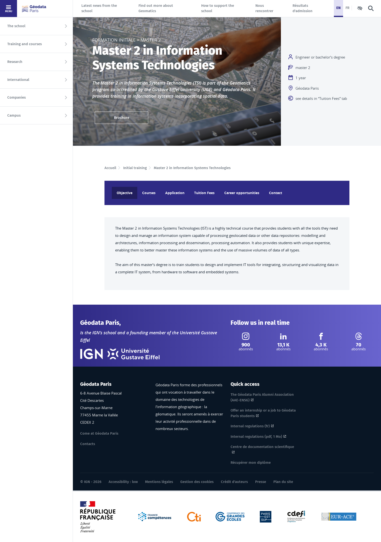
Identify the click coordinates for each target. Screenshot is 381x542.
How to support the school (217, 8)
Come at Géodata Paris (99, 433)
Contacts (87, 444)
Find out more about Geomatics (156, 8)
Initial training (135, 168)
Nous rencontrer (264, 8)
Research (14, 62)
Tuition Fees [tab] (204, 192)
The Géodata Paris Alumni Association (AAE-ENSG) (262, 397)
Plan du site (283, 482)
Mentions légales (159, 482)
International (18, 79)
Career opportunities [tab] (241, 192)
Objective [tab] (124, 192)
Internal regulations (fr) (250, 426)
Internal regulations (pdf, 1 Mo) (256, 436)
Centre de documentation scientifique (262, 447)
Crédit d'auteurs (234, 482)
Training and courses (24, 44)
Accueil (110, 168)
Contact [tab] (275, 192)
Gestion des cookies (197, 482)
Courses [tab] (149, 192)
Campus (14, 115)
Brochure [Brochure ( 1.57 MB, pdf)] (121, 117)
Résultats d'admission (302, 8)
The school (16, 26)
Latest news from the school (99, 8)
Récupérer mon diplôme (251, 462)
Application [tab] (174, 192)
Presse (260, 482)
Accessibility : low (123, 482)
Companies (16, 97)
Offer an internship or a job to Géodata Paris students (263, 413)
